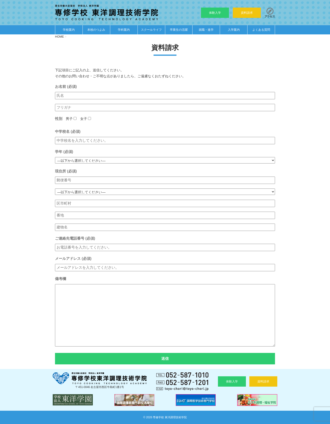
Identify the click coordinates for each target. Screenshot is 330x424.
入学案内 (234, 29)
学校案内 (69, 29)
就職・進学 (206, 29)
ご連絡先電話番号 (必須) (75, 238)
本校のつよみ (96, 29)
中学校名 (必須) (67, 131)
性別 (58, 119)
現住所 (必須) (66, 171)
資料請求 (247, 12)
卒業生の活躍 (179, 29)
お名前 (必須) (66, 87)
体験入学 (215, 12)
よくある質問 (261, 29)
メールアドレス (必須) (73, 258)
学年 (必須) (64, 152)
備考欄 (60, 279)
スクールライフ (151, 29)
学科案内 (124, 29)
